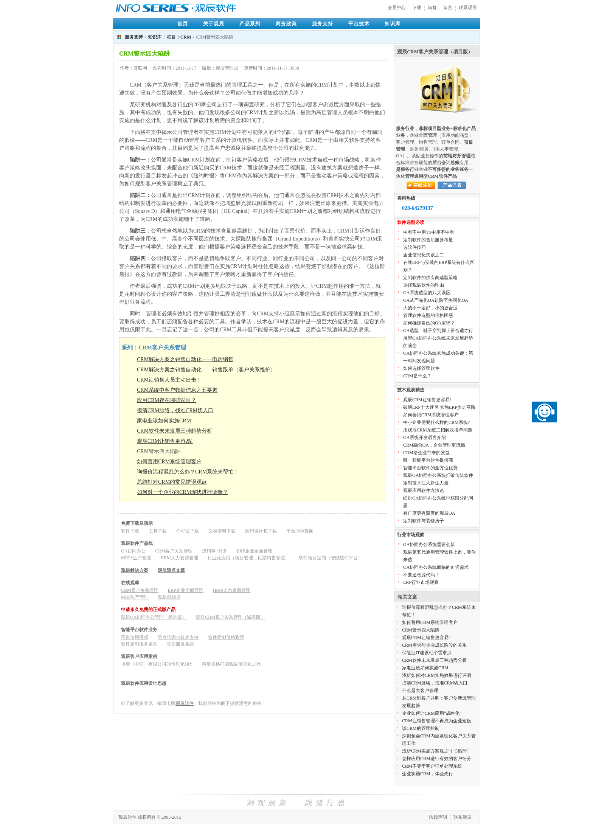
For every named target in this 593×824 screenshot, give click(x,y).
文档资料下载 (222, 531)
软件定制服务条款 (139, 644)
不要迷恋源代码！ (421, 574)
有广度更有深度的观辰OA (429, 513)
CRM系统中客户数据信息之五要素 (177, 390)
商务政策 (286, 23)
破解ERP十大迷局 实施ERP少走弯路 (439, 407)
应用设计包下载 (261, 531)
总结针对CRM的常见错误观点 (172, 482)
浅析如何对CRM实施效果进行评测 (436, 675)
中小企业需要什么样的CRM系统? (436, 422)
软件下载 (130, 531)
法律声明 (438, 817)
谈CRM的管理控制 (420, 728)
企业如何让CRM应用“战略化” (431, 713)
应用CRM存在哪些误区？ (166, 400)
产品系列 (250, 23)
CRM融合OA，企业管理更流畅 (434, 445)
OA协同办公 (133, 551)
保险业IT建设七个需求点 (427, 652)
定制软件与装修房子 (423, 520)
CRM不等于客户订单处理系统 (432, 766)
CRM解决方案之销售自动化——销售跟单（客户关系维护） (206, 369)
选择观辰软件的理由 (423, 285)
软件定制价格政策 (226, 637)
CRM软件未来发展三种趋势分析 (174, 431)
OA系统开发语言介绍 (424, 437)
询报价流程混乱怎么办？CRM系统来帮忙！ (188, 472)
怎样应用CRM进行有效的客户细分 (436, 758)
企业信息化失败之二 (423, 255)
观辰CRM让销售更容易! (165, 441)
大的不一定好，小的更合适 (430, 307)
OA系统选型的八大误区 (426, 292)
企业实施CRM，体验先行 (427, 773)
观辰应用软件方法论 (423, 490)
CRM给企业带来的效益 (426, 452)
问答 (432, 7)
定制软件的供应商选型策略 (430, 277)
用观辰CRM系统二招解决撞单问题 (437, 430)
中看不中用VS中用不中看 (428, 232)
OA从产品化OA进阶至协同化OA (435, 300)
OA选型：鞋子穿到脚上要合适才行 (438, 330)
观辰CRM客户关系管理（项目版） (435, 51)
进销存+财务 (214, 551)
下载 (416, 7)
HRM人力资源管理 (179, 557)
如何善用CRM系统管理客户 (169, 461)
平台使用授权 (134, 637)
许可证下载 (187, 531)
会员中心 (397, 7)
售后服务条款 (180, 644)
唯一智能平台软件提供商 (428, 460)
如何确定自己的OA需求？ (429, 323)
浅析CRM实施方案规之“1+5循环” (435, 751)
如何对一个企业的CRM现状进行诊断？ (182, 492)
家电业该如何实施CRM (164, 421)
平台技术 (358, 23)
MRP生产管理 (135, 597)
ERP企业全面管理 (254, 551)
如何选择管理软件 (421, 368)
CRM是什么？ (417, 376)
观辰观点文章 (171, 570)
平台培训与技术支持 (178, 637)
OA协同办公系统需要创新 (429, 544)
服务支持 (322, 23)
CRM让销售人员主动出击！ (169, 380)
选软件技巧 (414, 247)
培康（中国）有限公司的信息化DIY (156, 664)
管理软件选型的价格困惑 (428, 315)
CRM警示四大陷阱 (420, 630)
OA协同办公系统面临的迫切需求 (436, 567)
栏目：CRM (179, 37)
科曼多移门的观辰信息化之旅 (231, 664)
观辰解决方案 (134, 570)
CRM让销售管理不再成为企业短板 (436, 720)
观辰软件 (184, 703)
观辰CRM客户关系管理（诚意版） (230, 617)
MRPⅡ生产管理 (136, 557)
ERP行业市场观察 (421, 582)
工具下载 (158, 531)
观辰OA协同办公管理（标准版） (153, 617)
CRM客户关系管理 (173, 551)
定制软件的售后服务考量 (428, 239)
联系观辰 (468, 7)
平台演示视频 (300, 531)
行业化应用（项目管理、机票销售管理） (248, 557)
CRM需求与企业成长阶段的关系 (434, 645)
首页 (182, 23)
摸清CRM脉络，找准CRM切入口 (175, 410)
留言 (447, 7)
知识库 (393, 23)
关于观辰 (213, 23)
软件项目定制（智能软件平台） (330, 557)
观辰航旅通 (169, 597)
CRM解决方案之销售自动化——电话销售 (185, 359)
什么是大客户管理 (420, 690)
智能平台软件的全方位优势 (430, 467)
